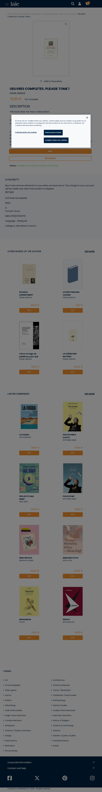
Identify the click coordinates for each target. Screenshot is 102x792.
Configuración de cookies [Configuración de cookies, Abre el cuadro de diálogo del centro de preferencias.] (26, 132)
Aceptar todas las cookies (56, 140)
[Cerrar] (87, 118)
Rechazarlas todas (53, 132)
